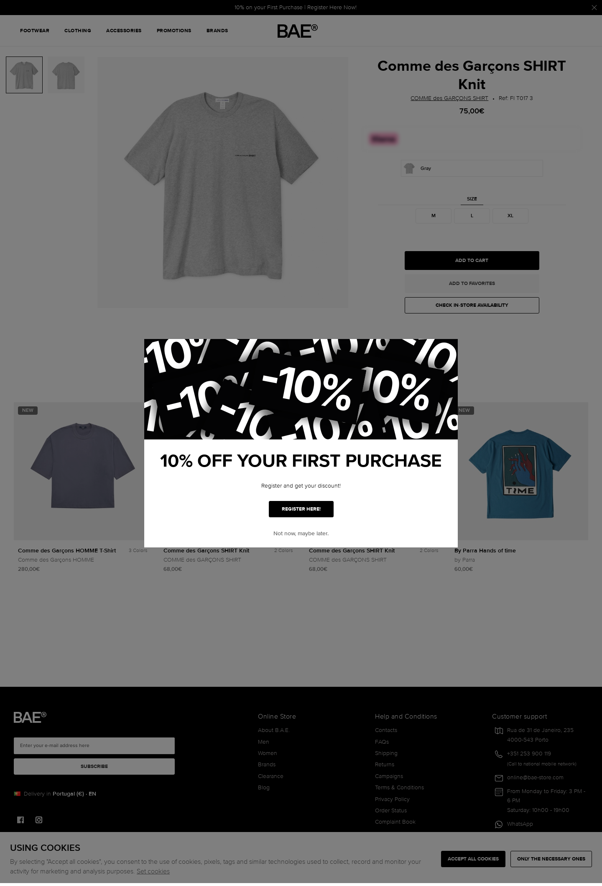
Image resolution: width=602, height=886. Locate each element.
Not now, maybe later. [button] (301, 533)
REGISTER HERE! (301, 509)
